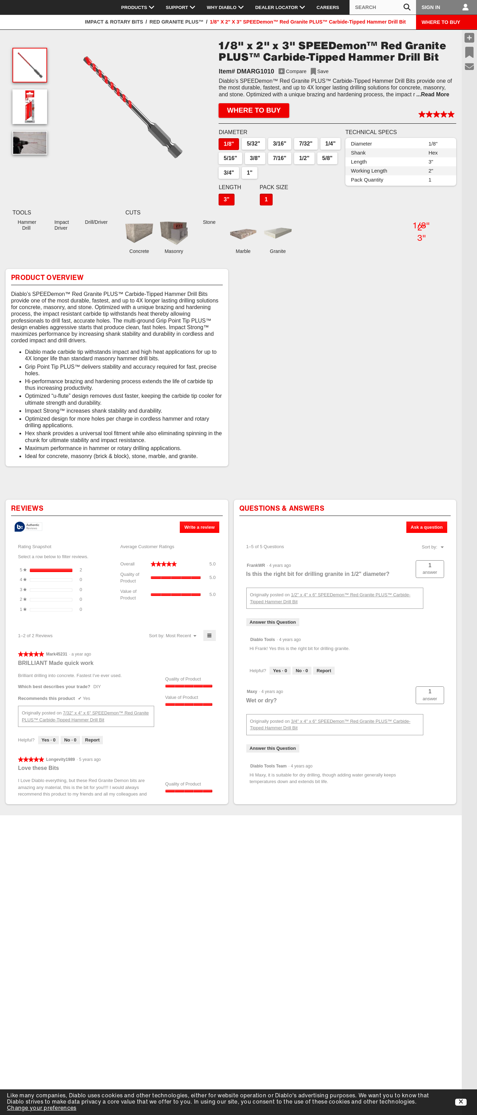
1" (249, 173)
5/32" (253, 144)
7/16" (279, 158)
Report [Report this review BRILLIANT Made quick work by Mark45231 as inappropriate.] (92, 740)
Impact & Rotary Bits (114, 22)
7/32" (305, 144)
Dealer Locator (280, 7)
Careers (328, 7)
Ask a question (427, 527)
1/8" (229, 144)
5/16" (230, 158)
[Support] (469, 67)
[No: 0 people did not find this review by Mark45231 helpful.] (70, 740)
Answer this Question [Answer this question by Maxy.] (273, 748)
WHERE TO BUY (441, 22)
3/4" (229, 173)
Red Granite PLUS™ (177, 22)
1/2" (304, 158)
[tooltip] (28, 527)
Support (181, 7)
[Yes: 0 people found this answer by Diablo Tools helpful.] (280, 671)
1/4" (330, 144)
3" (226, 199)
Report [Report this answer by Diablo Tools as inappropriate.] (324, 670)
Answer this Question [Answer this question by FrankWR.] (273, 622)
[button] (131, 107)
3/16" (279, 144)
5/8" (327, 158)
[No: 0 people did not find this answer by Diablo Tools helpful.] (301, 671)
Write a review (201, 528)
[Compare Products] (469, 37)
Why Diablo (225, 7)
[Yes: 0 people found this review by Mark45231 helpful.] (48, 740)
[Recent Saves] (469, 52)
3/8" (255, 158)
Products (138, 7)
